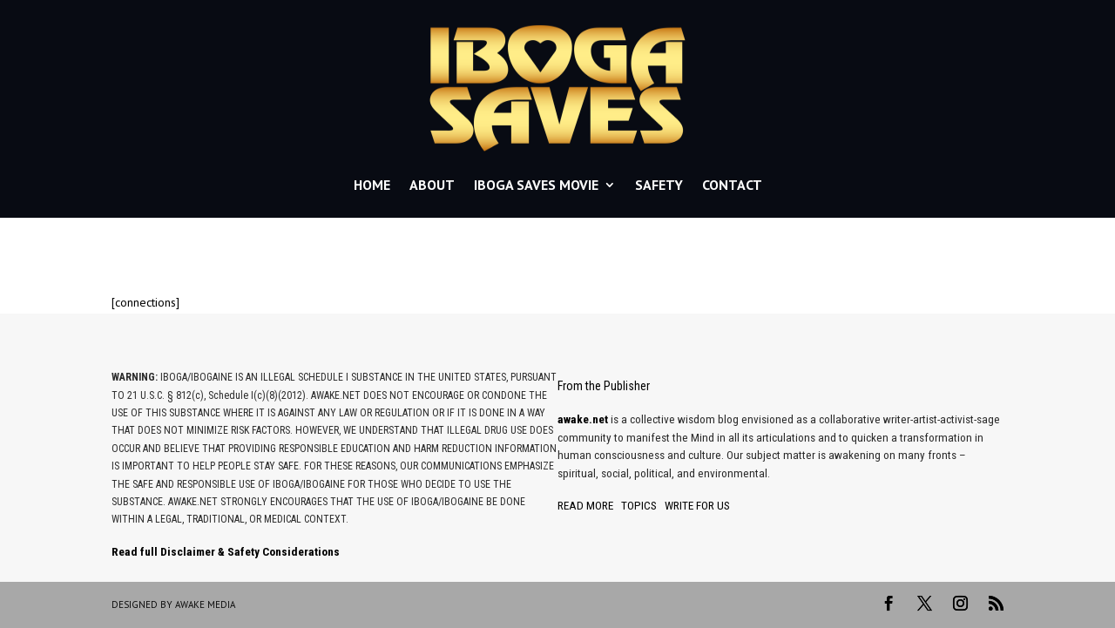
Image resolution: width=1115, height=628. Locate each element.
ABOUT (432, 184)
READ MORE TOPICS (607, 505)
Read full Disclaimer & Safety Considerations (226, 551)
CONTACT (732, 184)
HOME (372, 184)
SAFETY (659, 184)
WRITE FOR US (697, 505)
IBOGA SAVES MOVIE (536, 184)
